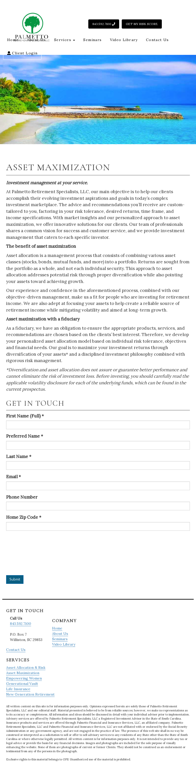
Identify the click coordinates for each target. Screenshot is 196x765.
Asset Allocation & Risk (25, 667)
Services (64, 40)
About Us (36, 40)
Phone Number (22, 497)
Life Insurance (18, 689)
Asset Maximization (22, 673)
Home (13, 40)
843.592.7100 (103, 24)
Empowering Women (24, 678)
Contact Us (157, 40)
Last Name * (18, 456)
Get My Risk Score (142, 24)
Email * (13, 476)
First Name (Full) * (25, 416)
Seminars (92, 40)
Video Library (124, 40)
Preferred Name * (24, 436)
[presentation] (27, 553)
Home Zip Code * (23, 517)
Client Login (22, 53)
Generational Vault (22, 683)
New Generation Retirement (30, 694)
